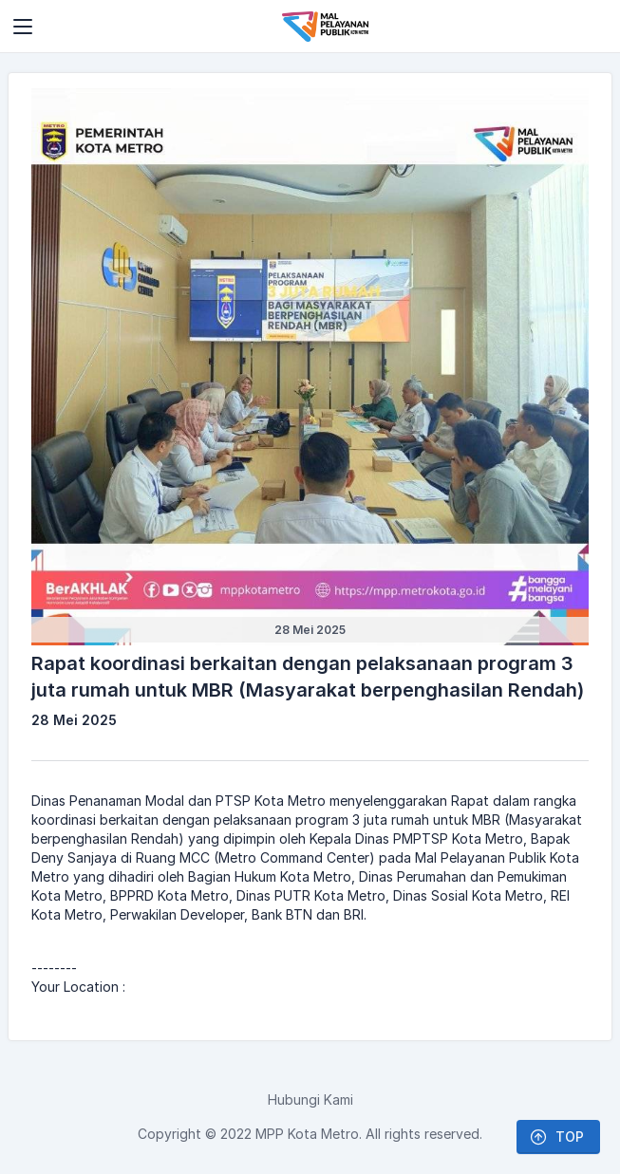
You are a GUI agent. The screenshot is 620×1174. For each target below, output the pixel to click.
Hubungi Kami (310, 1099)
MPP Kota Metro (307, 1134)
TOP (556, 1136)
